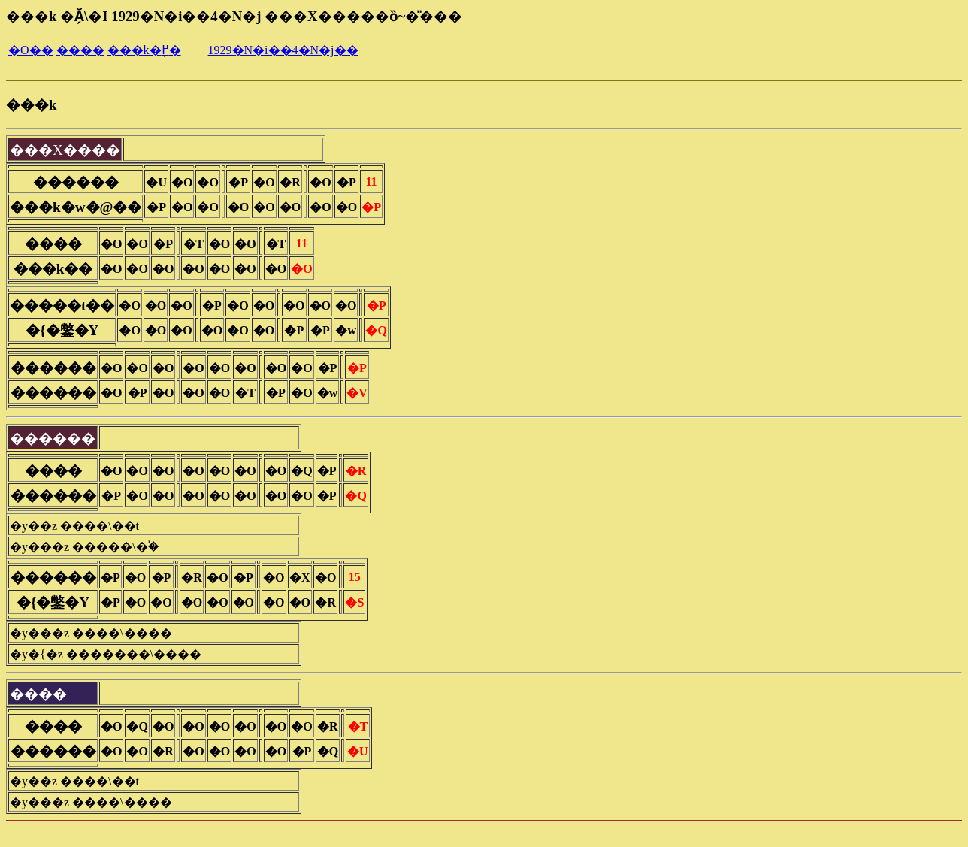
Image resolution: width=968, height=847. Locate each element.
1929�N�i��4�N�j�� (283, 50)
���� (80, 50)
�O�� (30, 50)
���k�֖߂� (144, 50)
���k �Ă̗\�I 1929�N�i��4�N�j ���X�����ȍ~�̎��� (234, 16)
